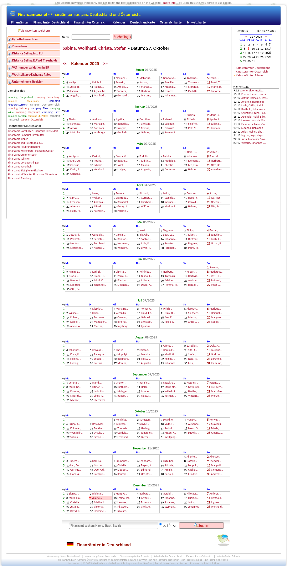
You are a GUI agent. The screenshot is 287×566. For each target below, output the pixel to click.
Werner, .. (170, 202)
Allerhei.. (192, 457)
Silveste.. (122, 511)
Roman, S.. (171, 132)
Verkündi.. (100, 169)
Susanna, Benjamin (252, 128)
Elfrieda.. (192, 119)
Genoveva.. (169, 78)
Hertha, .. (193, 391)
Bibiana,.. (97, 494)
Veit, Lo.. (216, 276)
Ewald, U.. (168, 420)
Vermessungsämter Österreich (100, 556)
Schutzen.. (145, 420)
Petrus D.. (170, 128)
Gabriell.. (146, 317)
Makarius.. (145, 78)
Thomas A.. (145, 309)
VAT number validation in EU (30, 67)
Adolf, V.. (99, 280)
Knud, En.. (147, 313)
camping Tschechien (169, 559)
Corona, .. (146, 128)
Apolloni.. (214, 119)
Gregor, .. (121, 383)
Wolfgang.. (171, 437)
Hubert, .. (74, 461)
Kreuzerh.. (217, 387)
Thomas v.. (194, 82)
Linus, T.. (99, 396)
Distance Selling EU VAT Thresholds (34, 60)
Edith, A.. (192, 350)
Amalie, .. (170, 470)
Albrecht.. (192, 309)
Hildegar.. (122, 391)
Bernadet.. (123, 202)
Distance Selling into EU (27, 53)
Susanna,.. (170, 502)
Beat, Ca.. (168, 235)
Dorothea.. (145, 119)
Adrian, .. (144, 82)
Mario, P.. (216, 87)
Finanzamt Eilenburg (19, 178)
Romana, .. (217, 128)
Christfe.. (146, 507)
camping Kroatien (219, 559)
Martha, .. (99, 326)
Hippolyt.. (122, 354)
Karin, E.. (75, 169)
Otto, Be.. (75, 289)
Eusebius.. (192, 346)
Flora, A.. (75, 474)
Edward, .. (99, 165)
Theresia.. (122, 428)
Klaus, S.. (146, 396)
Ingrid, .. (97, 383)
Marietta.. (215, 309)
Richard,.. (168, 119)
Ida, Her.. (216, 198)
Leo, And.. (76, 465)
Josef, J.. (122, 165)
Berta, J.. (169, 474)
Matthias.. (76, 132)
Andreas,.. (216, 474)
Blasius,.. (74, 119)
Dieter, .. (146, 437)
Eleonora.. (123, 285)
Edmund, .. (147, 470)
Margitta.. (193, 87)
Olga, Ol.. (170, 313)
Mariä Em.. (75, 498)
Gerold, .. (193, 202)
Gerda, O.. (121, 156)
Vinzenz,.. (122, 91)
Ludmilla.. (99, 391)
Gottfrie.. (192, 461)
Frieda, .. (216, 428)
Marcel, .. (146, 87)
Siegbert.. (193, 313)
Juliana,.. (216, 124)
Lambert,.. (147, 391)
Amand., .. (217, 433)
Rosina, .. (99, 161)
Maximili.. (216, 424)
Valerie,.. (97, 498)
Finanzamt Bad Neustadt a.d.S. (25, 143)
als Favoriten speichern (34, 30)
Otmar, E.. (97, 387)
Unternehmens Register (27, 82)
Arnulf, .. (169, 317)
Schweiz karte (196, 22)
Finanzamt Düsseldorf (46, 131)
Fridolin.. (144, 156)
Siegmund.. (169, 230)
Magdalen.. (100, 322)
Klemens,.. (194, 161)
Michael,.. (76, 400)
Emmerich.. (122, 461)
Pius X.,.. (146, 359)
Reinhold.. (98, 82)
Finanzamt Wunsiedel (45, 174)
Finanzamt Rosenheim (20, 166)
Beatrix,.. (122, 161)
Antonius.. (170, 276)
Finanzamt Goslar (43, 151)
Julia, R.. (145, 243)
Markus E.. (171, 206)
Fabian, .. (75, 91)
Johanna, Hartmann (252, 101)
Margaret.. (217, 317)
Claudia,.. (146, 165)
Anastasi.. (99, 202)
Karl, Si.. (96, 272)
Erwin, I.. (146, 248)
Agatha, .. (121, 119)
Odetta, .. (216, 202)
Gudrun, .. (216, 354)
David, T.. (75, 511)
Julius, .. (192, 502)
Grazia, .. (74, 276)
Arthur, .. (146, 498)
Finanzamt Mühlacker (20, 174)
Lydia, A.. (214, 346)
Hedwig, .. (147, 428)
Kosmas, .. (170, 396)
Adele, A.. (75, 326)
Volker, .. (214, 152)
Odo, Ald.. (99, 470)
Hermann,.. (123, 243)
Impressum (73, 563)
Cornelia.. (75, 174)
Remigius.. (122, 420)
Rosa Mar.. (98, 424)
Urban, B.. (216, 243)
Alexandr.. (76, 206)
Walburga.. (100, 132)
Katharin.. (99, 211)
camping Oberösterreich (45, 104)
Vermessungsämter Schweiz (135, 556)
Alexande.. (194, 424)
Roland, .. (75, 317)
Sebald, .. (99, 359)
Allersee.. (214, 457)
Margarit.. (216, 465)
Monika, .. (123, 363)
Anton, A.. (170, 433)
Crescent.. (192, 193)
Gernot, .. (146, 198)
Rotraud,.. (216, 280)
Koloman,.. (76, 428)
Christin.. (146, 124)
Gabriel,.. (146, 132)
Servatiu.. (99, 239)
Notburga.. (194, 387)
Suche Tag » (122, 36)
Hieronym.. (100, 400)
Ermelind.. (123, 437)
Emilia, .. (214, 78)
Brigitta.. (191, 115)
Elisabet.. (122, 280)
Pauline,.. (122, 211)
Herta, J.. (193, 198)
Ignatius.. (146, 326)
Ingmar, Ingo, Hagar (252, 135)
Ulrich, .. (168, 309)
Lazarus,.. (122, 502)
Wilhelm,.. (123, 248)
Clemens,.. (217, 470)
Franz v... (170, 91)
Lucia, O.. (193, 498)
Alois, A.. (193, 280)
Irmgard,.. (122, 128)
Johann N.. (171, 239)
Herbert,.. (216, 161)
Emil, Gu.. (75, 161)
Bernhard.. (100, 243)
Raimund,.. (217, 363)
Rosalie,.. (144, 383)
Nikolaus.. (192, 494)
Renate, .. (170, 243)
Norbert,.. (168, 272)
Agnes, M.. (100, 91)
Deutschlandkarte (142, 22)
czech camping (194, 559)
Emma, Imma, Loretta (253, 94)
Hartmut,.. (147, 91)
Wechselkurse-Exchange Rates (31, 74)
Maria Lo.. (99, 124)
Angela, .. (75, 95)
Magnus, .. (193, 383)
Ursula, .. (99, 433)
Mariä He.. (122, 309)
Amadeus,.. (217, 169)
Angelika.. (192, 78)
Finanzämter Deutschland (51, 22)
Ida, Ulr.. (144, 235)
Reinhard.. (169, 156)
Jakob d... (170, 322)
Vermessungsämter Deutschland (63, 556)
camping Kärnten (17, 115)
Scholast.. (75, 124)
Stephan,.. (170, 507)
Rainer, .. (99, 87)
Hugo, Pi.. (75, 211)
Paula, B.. (122, 276)
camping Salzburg (18, 108)
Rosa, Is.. (193, 359)
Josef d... (144, 230)
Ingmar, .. (216, 502)
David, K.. (146, 285)
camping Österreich (32, 119)
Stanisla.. (170, 198)
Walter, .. (97, 198)
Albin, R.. (192, 152)
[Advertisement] (256, 183)
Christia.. (170, 165)
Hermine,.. (100, 511)
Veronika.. (121, 313)
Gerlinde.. (123, 132)
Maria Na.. (170, 387)
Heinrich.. (216, 313)
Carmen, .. (123, 317)
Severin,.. (121, 82)
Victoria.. (99, 507)
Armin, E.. (74, 272)
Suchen (201, 525)
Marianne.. (76, 248)
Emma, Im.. (123, 498)
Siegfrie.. (193, 124)
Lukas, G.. (193, 428)
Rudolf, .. (216, 322)
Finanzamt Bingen (18, 139)
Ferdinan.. (170, 248)
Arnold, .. (122, 87)
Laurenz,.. (216, 350)
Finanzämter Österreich (90, 22)
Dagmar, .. (194, 243)
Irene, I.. (97, 193)
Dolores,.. (75, 391)
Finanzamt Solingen (19, 158)
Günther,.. (121, 424)
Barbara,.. (144, 494)
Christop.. (146, 322)
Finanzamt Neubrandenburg (24, 147)
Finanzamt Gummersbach (22, 154)
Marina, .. (193, 317)
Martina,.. (146, 95)
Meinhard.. (147, 354)
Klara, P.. (75, 354)
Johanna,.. (170, 498)
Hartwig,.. (193, 276)
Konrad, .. (122, 474)
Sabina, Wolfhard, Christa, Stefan (95, 48)
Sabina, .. (75, 437)
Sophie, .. (146, 239)
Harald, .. (193, 285)
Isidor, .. (167, 193)
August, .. (99, 248)
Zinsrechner (19, 46)
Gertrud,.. (76, 165)
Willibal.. (74, 313)
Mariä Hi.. (170, 354)
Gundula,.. (98, 235)
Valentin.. (170, 124)
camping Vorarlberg (48, 97)
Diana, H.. (99, 276)
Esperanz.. (147, 502)
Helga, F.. (146, 387)
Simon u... (99, 437)
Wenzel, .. (216, 396)
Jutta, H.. (75, 87)
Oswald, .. (97, 350)
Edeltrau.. (75, 285)
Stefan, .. (193, 354)
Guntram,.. (171, 169)
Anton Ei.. (170, 87)
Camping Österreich (87, 559)
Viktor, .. (169, 424)
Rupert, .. (122, 396)
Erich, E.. (216, 239)
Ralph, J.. (74, 198)
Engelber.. (168, 461)
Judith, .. (146, 161)
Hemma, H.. (171, 285)
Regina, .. (170, 359)
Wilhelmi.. (170, 391)
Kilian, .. (96, 313)
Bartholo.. (216, 359)
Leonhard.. (145, 461)
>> (105, 63)
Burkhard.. (100, 428)
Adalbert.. (170, 280)
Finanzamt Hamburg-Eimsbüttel (26, 135)
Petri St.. (193, 128)
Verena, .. (74, 383)
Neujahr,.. (121, 78)
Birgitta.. (122, 322)
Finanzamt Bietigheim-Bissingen (26, 170)
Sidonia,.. (170, 465)
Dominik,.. (169, 350)
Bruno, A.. (74, 424)
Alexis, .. (75, 128)
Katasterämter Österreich (252, 71)
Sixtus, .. (214, 193)
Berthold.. (216, 498)
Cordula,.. (122, 433)
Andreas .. (98, 119)
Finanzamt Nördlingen (20, 131)
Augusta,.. (147, 169)
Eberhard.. (147, 202)
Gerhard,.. (123, 95)
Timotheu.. (217, 91)
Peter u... (216, 285)
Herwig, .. (214, 420)
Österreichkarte (171, 22)
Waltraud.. (122, 198)
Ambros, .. (215, 494)
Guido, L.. (146, 276)
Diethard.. (123, 387)
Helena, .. (75, 359)
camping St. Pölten (38, 115)
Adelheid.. (100, 502)
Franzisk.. (214, 156)
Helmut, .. (193, 169)
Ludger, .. (122, 169)
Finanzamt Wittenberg (20, 151)
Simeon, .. (215, 267)
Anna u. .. (193, 322)
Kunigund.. (75, 156)
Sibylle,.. (144, 424)
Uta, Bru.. (146, 474)
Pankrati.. (75, 239)
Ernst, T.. (216, 82)
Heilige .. (73, 82)
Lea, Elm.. (193, 165)
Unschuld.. (217, 507)
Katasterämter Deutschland (253, 68)
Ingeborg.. (123, 326)
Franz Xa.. (121, 494)
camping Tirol (39, 108)
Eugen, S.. (146, 465)
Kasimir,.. (97, 156)
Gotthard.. (74, 235)
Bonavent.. (100, 317)
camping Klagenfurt (28, 112)
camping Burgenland (20, 97)
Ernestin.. (75, 202)
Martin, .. (99, 465)
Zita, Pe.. (216, 206)
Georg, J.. (122, 206)
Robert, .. (192, 272)
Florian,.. (214, 230)
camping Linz (51, 112)
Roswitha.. (169, 383)
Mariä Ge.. (75, 387)
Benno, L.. (76, 280)
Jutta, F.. (75, 507)
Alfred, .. (99, 206)
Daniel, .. (75, 322)
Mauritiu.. (76, 396)
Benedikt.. (123, 124)
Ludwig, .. (75, 363)
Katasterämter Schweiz (250, 75)
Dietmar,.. (193, 239)
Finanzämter (20, 22)
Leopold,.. (193, 465)
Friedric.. (193, 474)
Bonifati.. (122, 239)
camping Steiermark (23, 100)
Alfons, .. (168, 346)
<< (65, 63)
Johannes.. (171, 95)
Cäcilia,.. (193, 470)
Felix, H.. (193, 363)
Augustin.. (147, 363)
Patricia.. (99, 363)
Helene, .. (193, 206)
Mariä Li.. (214, 115)
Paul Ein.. (170, 82)
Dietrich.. (97, 309)
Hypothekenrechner (25, 39)
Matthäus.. (217, 391)
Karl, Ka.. (97, 461)
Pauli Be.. (193, 91)
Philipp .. (191, 230)
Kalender (119, 22)
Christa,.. (121, 272)
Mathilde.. (170, 161)
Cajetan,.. (144, 350)
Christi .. (120, 350)
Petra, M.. (193, 248)
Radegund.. (100, 354)
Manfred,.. (100, 95)
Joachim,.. (216, 235)
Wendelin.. (76, 433)
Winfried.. (145, 272)
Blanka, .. (74, 494)
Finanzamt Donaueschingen (23, 162)
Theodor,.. (215, 461)
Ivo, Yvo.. (75, 243)
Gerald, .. (168, 494)
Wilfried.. (146, 206)
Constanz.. (100, 128)
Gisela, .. (120, 235)
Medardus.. (215, 272)
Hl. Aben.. (123, 507)
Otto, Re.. (216, 165)
